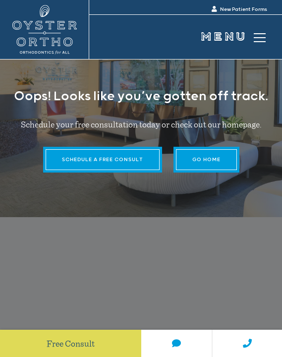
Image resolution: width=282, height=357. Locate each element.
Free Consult (71, 343)
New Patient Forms (239, 9)
